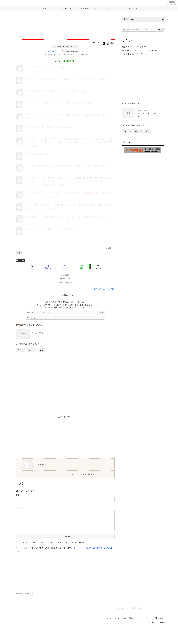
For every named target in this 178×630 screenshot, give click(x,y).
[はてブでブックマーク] (65, 266)
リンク (148, 622)
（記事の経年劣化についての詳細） (104, 289)
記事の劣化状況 (172, 4)
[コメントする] (98, 266)
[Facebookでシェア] (48, 266)
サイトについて (120, 622)
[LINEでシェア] (82, 266)
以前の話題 (100, 139)
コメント (21, 508)
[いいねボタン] (19, 252)
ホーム (109, 622)
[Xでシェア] (32, 266)
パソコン (20, 260)
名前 (18, 495)
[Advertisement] (65, 24)
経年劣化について (136, 622)
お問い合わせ (158, 622)
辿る (101, 312)
